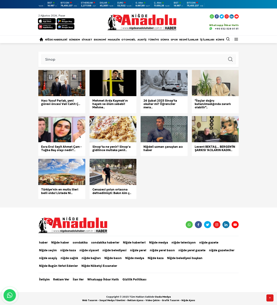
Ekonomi (100, 39)
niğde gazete (208, 242)
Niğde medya (158, 242)
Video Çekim (153, 300)
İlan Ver (78, 279)
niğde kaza (68, 250)
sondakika (80, 242)
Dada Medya (163, 296)
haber (43, 242)
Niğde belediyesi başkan (184, 258)
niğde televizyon (184, 242)
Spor (174, 39)
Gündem (74, 39)
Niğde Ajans (188, 300)
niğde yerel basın (162, 250)
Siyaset (87, 39)
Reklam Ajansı (135, 300)
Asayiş (141, 39)
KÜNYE (220, 39)
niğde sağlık (69, 258)
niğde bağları (91, 258)
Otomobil (128, 39)
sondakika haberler (105, 242)
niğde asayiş (48, 258)
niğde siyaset (89, 250)
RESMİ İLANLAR (188, 39)
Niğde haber (60, 242)
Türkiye (153, 39)
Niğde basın (113, 258)
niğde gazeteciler (221, 250)
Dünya (165, 39)
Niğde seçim (48, 250)
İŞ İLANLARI (207, 39)
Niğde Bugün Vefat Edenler (58, 266)
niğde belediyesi (114, 250)
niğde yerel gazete (191, 250)
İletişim (44, 279)
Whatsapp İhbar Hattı (103, 279)
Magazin (114, 39)
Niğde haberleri (56, 39)
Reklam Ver (61, 279)
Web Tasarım (89, 300)
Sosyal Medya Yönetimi (112, 300)
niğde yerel (138, 250)
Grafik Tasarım (170, 300)
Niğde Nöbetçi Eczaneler (99, 266)
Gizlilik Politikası (134, 279)
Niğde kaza (156, 258)
